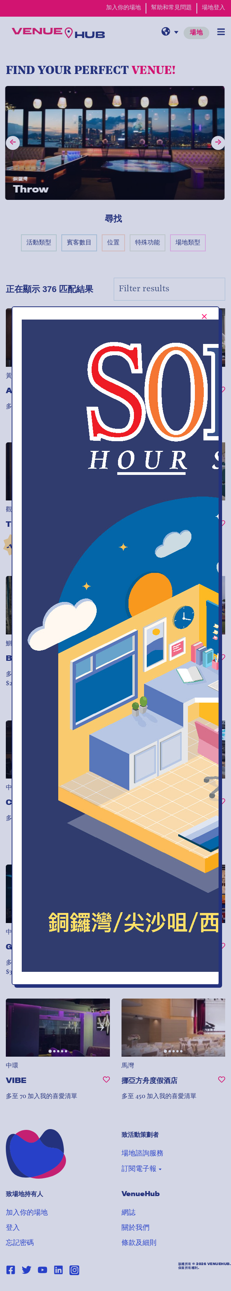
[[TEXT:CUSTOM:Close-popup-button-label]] (204, 316)
